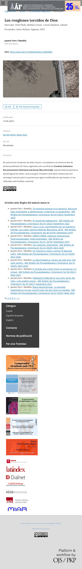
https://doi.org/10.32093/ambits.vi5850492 (31, 51)
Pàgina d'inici (10, 11)
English (9, 320)
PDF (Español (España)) (28, 106)
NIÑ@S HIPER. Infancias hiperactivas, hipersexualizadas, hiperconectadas (40, 237)
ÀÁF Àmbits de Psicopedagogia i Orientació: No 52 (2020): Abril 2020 (42, 246)
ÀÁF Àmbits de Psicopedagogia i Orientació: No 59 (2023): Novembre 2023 (43, 214)
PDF (9, 106)
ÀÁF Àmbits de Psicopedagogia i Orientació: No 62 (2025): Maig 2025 (43, 292)
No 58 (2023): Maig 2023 (39, 11)
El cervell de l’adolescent (45, 220)
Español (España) (14, 315)
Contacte (11, 327)
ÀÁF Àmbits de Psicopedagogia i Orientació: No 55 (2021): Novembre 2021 (40, 282)
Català (9, 311)
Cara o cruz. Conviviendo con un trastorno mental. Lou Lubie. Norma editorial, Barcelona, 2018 (43, 228)
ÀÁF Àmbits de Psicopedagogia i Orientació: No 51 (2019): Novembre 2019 (40, 240)
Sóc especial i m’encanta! (45, 244)
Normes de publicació (19, 335)
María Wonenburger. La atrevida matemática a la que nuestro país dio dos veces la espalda (40, 289)
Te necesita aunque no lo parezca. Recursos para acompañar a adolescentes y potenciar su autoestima (44, 210)
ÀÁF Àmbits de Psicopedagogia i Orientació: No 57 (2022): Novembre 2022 (42, 222)
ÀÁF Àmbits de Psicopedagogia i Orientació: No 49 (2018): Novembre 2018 (43, 231)
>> (18, 298)
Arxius (22, 11)
